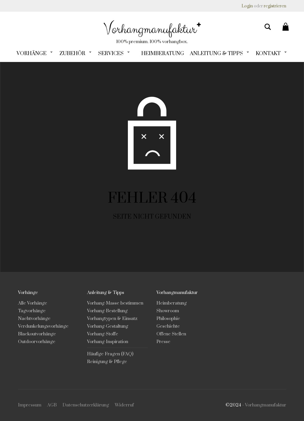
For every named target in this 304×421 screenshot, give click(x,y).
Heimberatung (171, 303)
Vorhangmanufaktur (265, 405)
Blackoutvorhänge (37, 334)
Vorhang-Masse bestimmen (115, 303)
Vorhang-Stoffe (102, 334)
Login (247, 6)
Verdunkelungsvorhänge (43, 326)
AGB (52, 405)
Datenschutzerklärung (86, 405)
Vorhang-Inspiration (107, 342)
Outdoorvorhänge (36, 342)
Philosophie (168, 318)
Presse (163, 342)
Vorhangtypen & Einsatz (112, 318)
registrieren (275, 6)
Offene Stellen (171, 334)
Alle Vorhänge (32, 303)
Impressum (29, 405)
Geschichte (168, 326)
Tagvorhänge (32, 311)
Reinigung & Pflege (107, 361)
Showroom (167, 311)
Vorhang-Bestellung (107, 311)
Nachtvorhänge (34, 318)
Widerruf (124, 405)
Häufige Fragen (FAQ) (110, 354)
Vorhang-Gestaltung (107, 326)
